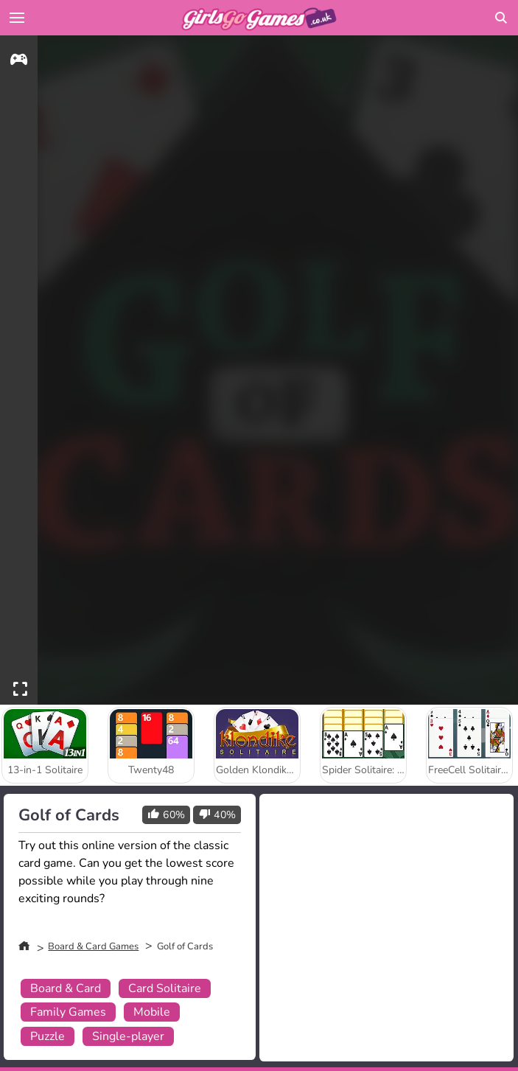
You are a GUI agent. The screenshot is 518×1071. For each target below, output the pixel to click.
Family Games (68, 1012)
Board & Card (65, 988)
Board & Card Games (93, 946)
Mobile (151, 1012)
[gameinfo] (19, 61)
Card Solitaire (164, 988)
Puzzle (47, 1036)
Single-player (128, 1036)
